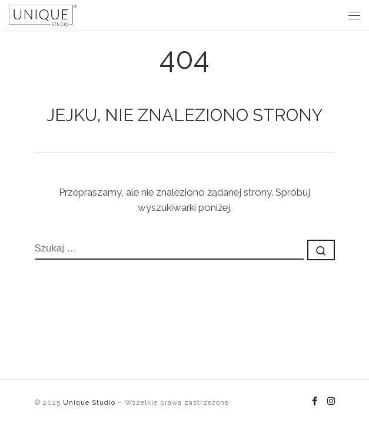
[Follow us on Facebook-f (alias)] (314, 401)
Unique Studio (89, 402)
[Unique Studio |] (43, 13)
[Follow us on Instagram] (331, 401)
